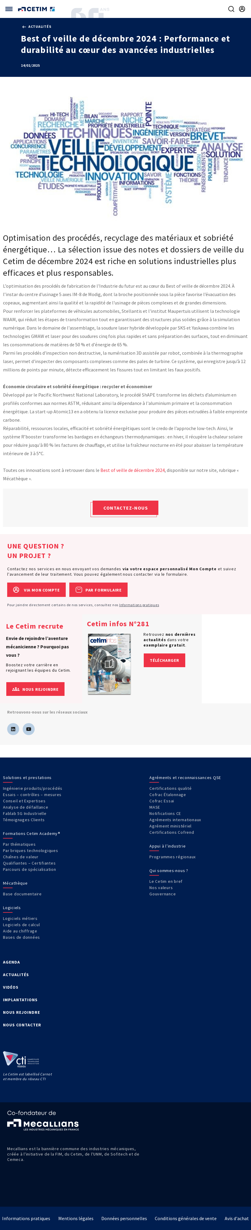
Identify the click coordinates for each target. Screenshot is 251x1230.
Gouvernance (162, 894)
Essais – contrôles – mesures (32, 794)
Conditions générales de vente (186, 1218)
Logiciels (12, 907)
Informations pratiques (139, 605)
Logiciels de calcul (21, 924)
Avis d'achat (237, 1218)
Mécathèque (15, 883)
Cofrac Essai (161, 801)
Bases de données (21, 937)
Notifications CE (165, 813)
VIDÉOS (11, 987)
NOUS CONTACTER (22, 1025)
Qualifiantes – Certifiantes (29, 863)
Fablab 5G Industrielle (25, 813)
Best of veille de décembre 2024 (132, 470)
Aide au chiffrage (20, 931)
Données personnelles (124, 1218)
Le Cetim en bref (166, 881)
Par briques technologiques (30, 850)
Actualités (36, 26)
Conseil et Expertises (24, 801)
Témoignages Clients (24, 819)
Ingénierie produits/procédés (32, 788)
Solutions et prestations (27, 777)
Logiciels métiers (20, 918)
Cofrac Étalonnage (167, 794)
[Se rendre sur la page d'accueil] (37, 9)
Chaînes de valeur (21, 856)
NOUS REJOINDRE (21, 1012)
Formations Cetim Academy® (31, 833)
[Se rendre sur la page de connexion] (242, 9)
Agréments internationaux (175, 819)
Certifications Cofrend (171, 832)
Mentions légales (76, 1218)
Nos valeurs (161, 887)
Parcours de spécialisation (29, 869)
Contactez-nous (125, 508)
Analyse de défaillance (25, 807)
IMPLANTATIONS (20, 999)
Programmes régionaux (172, 856)
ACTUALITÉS (16, 974)
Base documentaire (22, 894)
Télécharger (164, 660)
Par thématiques (19, 844)
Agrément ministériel (170, 826)
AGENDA (11, 962)
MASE (154, 807)
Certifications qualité (170, 788)
